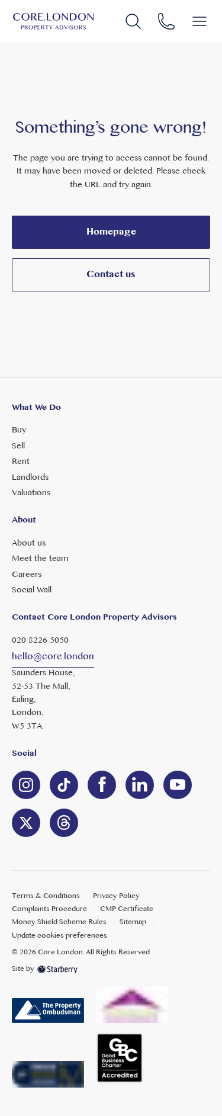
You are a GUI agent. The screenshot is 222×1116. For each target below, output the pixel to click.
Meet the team (40, 558)
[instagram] (26, 785)
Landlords (30, 477)
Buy (19, 430)
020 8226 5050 (40, 640)
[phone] (166, 21)
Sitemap (133, 922)
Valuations (31, 493)
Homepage (111, 232)
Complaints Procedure (49, 909)
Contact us (111, 275)
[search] (133, 21)
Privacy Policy (116, 896)
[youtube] (177, 785)
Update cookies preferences (59, 936)
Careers (26, 574)
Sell (18, 446)
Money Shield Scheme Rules (59, 922)
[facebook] (102, 785)
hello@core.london (53, 657)
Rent (21, 461)
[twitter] (26, 823)
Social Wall (32, 590)
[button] (199, 21)
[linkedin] (64, 785)
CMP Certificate (126, 909)
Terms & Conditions (46, 896)
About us (29, 543)
